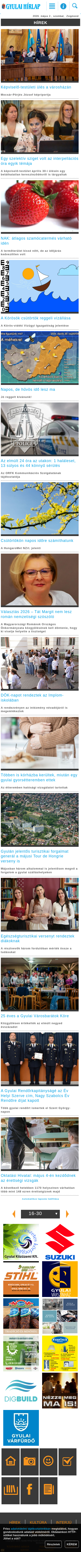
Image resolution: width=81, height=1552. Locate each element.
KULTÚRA (38, 1523)
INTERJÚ (63, 1523)
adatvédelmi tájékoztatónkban (31, 1528)
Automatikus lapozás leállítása (40, 1199)
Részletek (53, 1544)
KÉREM (72, 1544)
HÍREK (15, 1523)
